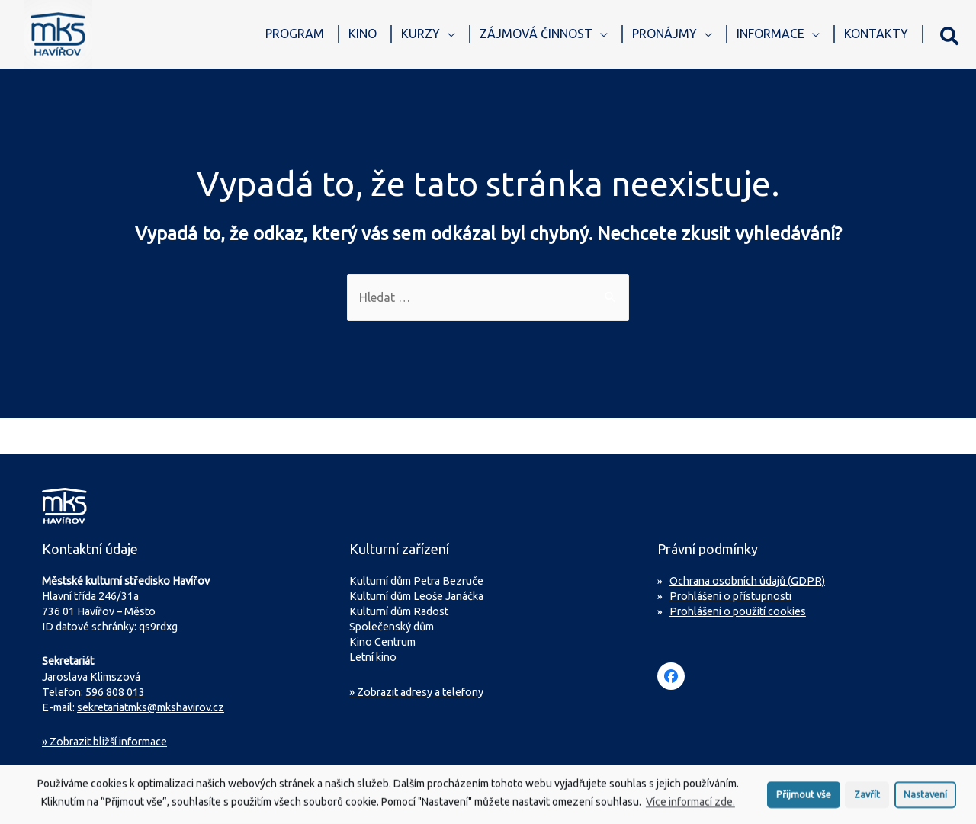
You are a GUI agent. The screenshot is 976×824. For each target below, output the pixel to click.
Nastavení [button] (925, 800)
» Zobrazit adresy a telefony (416, 692)
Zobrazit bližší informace (104, 742)
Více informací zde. (690, 809)
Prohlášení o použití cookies (737, 611)
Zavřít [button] (867, 800)
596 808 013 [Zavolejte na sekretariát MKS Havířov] (115, 692)
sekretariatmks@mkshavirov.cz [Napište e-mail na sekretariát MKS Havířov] (150, 707)
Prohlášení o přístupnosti (730, 596)
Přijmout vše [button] (803, 800)
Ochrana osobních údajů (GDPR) (747, 581)
